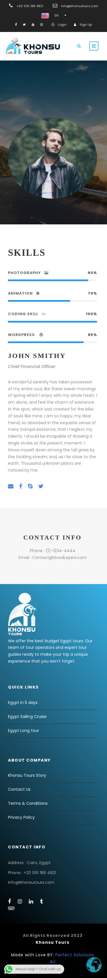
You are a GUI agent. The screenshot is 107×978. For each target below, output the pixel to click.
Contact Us (19, 789)
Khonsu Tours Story (27, 775)
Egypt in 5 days (23, 702)
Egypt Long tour (23, 730)
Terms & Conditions (28, 803)
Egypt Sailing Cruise (27, 716)
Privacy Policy (21, 817)
